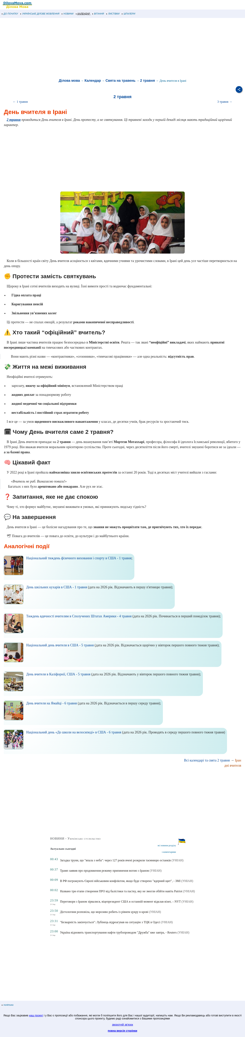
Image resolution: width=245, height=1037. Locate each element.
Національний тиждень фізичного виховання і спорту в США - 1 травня (78, 558)
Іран (238, 760)
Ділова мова (69, 80)
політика (7, 1005)
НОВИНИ (67, 13)
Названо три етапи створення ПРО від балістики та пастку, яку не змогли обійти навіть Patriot (121, 891)
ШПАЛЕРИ (128, 13)
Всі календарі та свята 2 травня (207, 760)
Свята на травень (120, 80)
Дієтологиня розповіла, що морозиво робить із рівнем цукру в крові (104, 911)
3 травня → (224, 101)
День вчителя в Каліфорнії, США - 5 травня (58, 674)
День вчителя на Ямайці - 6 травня (51, 703)
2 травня (147, 80)
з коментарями (169, 852)
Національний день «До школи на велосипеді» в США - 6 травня (73, 732)
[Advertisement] (115, 48)
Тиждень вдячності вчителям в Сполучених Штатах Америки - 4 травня (79, 616)
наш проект (36, 1015)
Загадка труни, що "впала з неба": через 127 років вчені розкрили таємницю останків (115, 860)
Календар (93, 80)
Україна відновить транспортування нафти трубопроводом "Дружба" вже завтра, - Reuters (118, 932)
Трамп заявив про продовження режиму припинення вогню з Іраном (104, 870)
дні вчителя (232, 765)
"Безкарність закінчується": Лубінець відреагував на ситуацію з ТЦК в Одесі (110, 922)
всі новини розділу (167, 845)
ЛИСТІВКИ (113, 13)
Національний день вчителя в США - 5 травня (60, 645)
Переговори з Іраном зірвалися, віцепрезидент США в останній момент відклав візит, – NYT (120, 901)
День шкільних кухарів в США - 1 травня (56, 587)
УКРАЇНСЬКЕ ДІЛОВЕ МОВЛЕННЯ (40, 13)
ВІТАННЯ (98, 13)
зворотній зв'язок (122, 1024)
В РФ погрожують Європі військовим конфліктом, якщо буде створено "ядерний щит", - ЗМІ (120, 881)
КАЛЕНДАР (83, 13)
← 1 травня (20, 101)
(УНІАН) (177, 860)
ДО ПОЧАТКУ (10, 13)
